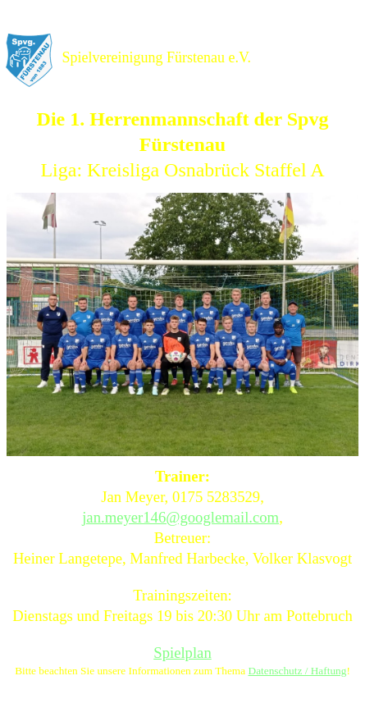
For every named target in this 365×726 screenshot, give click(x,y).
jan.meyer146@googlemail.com (180, 517)
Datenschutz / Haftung (298, 670)
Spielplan (182, 652)
